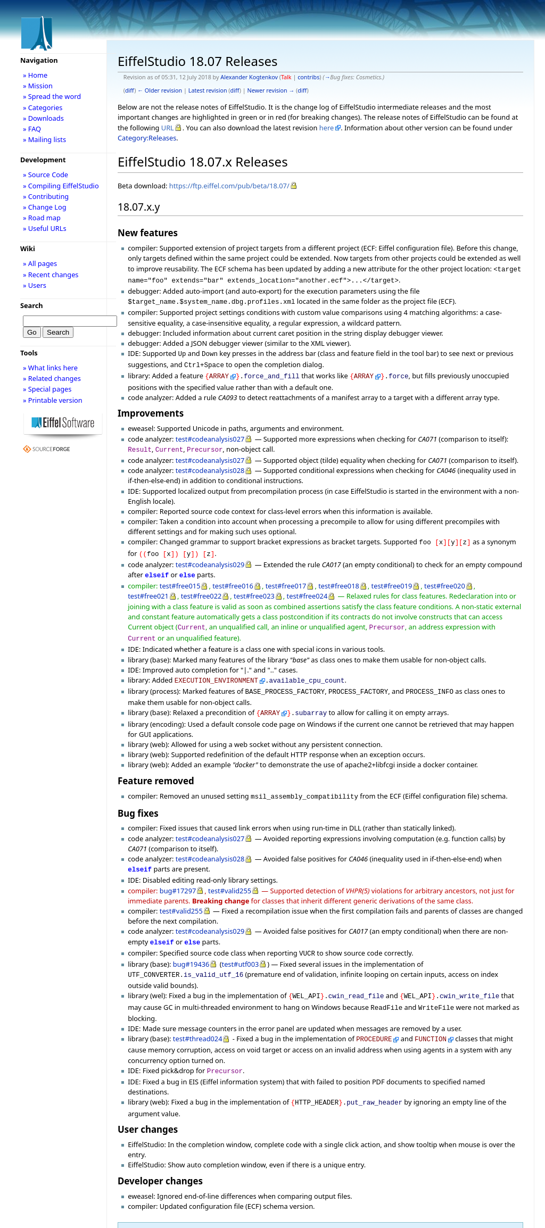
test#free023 (254, 585)
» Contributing (46, 196)
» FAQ (32, 129)
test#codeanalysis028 (210, 463)
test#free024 (307, 585)
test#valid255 (229, 872)
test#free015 (180, 575)
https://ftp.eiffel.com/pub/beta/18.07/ (229, 185)
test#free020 (444, 575)
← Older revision (159, 90)
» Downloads (43, 118)
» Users (34, 285)
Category (135, 1203)
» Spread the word (52, 96)
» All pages (40, 263)
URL (167, 127)
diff (129, 90)
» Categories (43, 107)
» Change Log (45, 207)
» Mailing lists (44, 139)
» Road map (42, 217)
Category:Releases (147, 138)
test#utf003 (240, 944)
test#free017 (286, 575)
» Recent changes (51, 274)
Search (31, 305)
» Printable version (52, 400)
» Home (35, 75)
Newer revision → (271, 90)
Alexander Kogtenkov (249, 77)
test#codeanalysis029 (210, 555)
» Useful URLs (45, 228)
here (326, 127)
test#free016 (232, 575)
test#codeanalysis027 (210, 432)
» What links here (50, 367)
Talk (286, 77)
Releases (145, 1213)
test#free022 (201, 585)
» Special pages (47, 389)
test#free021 (148, 585)
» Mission (38, 85)
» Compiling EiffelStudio (61, 185)
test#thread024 (197, 1015)
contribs (308, 77)
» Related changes (52, 378)
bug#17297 (178, 872)
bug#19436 (191, 944)
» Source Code (45, 174)
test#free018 (338, 575)
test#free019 (391, 575)
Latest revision (207, 90)
